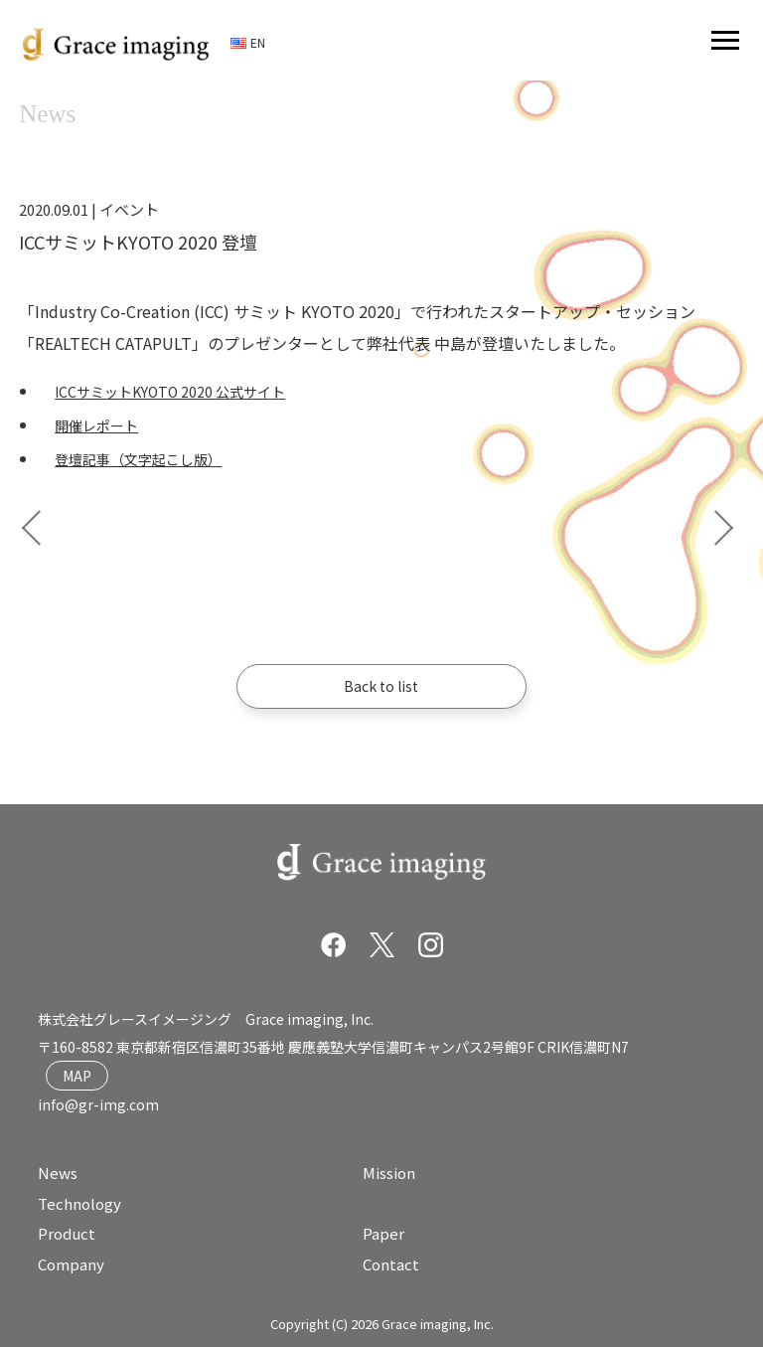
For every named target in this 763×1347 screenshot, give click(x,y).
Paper (383, 1233)
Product (66, 1233)
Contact (391, 1264)
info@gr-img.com (98, 1104)
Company (71, 1264)
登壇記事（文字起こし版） (138, 459)
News (57, 1172)
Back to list (381, 686)
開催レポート (96, 425)
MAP (77, 1076)
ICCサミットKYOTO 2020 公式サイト (170, 392)
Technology (79, 1203)
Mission (389, 1172)
